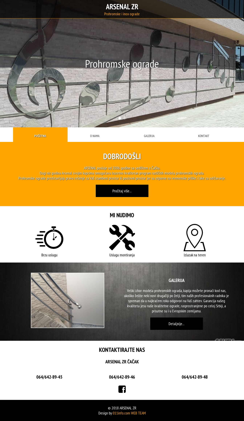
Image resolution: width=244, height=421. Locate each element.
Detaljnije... (176, 323)
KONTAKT (203, 136)
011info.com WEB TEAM (129, 413)
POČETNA (40, 136)
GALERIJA (149, 136)
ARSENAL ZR (122, 6)
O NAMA (95, 136)
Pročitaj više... (122, 190)
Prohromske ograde (32, 178)
